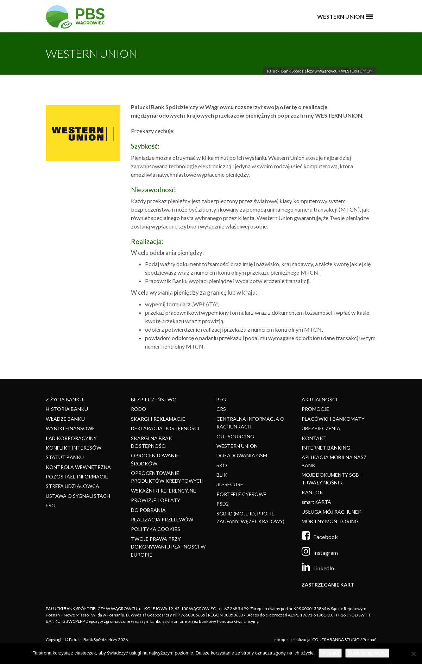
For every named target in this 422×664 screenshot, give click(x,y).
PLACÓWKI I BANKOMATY (333, 419)
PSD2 (222, 504)
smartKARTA (316, 502)
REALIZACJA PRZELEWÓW (162, 519)
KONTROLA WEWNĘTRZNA (78, 467)
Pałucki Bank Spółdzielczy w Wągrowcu (302, 71)
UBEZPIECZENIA (321, 428)
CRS (221, 409)
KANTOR (312, 492)
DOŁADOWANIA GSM (241, 455)
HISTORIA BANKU (67, 409)
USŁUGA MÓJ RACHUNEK (331, 512)
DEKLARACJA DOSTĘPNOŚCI (165, 428)
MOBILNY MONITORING (330, 521)
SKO (221, 465)
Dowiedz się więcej (367, 653)
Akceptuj (330, 653)
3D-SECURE (229, 484)
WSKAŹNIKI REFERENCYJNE (163, 491)
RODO (138, 409)
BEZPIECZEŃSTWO (154, 399)
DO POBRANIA (148, 510)
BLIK (221, 475)
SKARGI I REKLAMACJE (158, 419)
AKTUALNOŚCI (320, 399)
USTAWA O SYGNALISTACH (78, 496)
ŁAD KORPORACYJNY (71, 438)
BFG (221, 399)
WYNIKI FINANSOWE (70, 428)
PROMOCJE (315, 409)
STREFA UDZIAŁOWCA (72, 486)
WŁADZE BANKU (65, 419)
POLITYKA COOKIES (155, 529)
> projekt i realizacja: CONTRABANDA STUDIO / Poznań (325, 639)
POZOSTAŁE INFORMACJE (77, 477)
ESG (50, 505)
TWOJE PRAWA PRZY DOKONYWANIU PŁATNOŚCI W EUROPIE (168, 547)
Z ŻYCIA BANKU (64, 399)
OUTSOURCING (235, 436)
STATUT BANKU (65, 457)
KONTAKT (314, 438)
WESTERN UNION (237, 446)
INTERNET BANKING (326, 448)
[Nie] (413, 653)
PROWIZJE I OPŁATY (155, 500)
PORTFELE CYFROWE (241, 494)
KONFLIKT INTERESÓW (73, 448)
